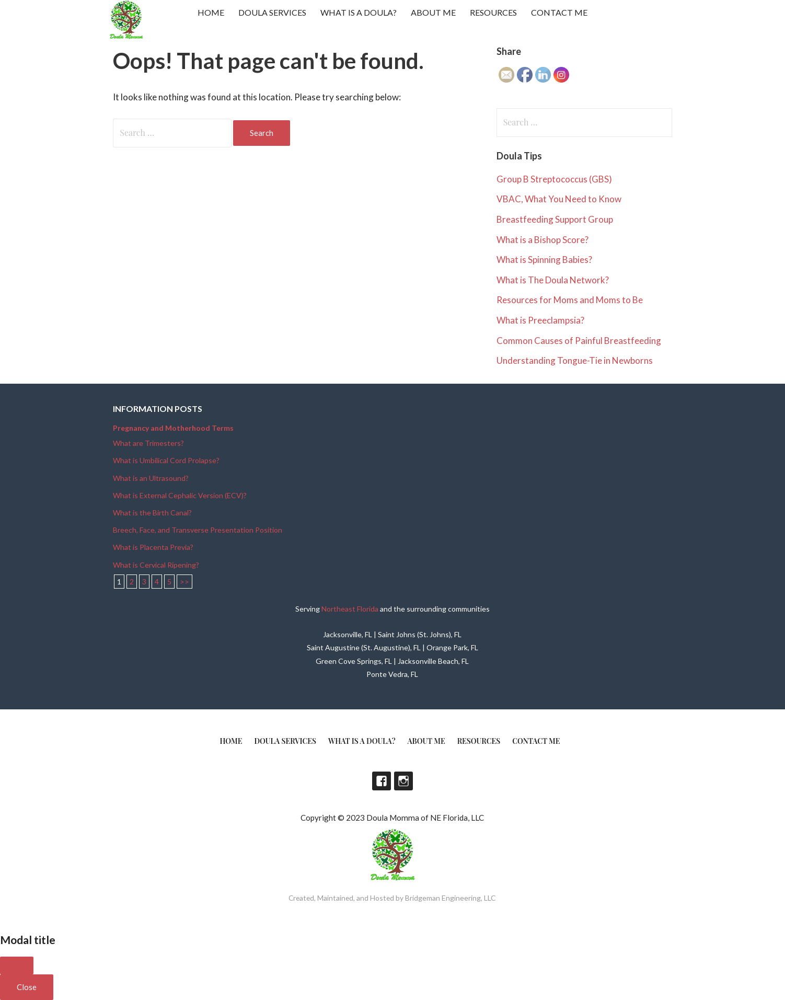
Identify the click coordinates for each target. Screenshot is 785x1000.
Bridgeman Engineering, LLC (450, 897)
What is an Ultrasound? (151, 478)
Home (211, 12)
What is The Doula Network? (553, 279)
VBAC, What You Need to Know (559, 198)
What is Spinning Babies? (544, 259)
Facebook (381, 781)
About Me (433, 12)
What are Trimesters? (148, 443)
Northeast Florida (349, 608)
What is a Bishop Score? (542, 239)
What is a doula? (358, 12)
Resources (493, 12)
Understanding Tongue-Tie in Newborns (575, 360)
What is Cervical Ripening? (156, 564)
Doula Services (272, 12)
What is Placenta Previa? (153, 547)
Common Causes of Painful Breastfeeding (579, 340)
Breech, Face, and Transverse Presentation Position (197, 529)
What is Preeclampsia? (540, 320)
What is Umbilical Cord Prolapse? (166, 460)
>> (184, 581)
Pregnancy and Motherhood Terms (173, 427)
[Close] (16, 965)
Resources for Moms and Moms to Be (570, 299)
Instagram (403, 781)
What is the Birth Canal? (152, 512)
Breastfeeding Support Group (555, 219)
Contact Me (559, 12)
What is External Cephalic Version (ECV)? (180, 495)
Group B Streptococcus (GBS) (554, 179)
